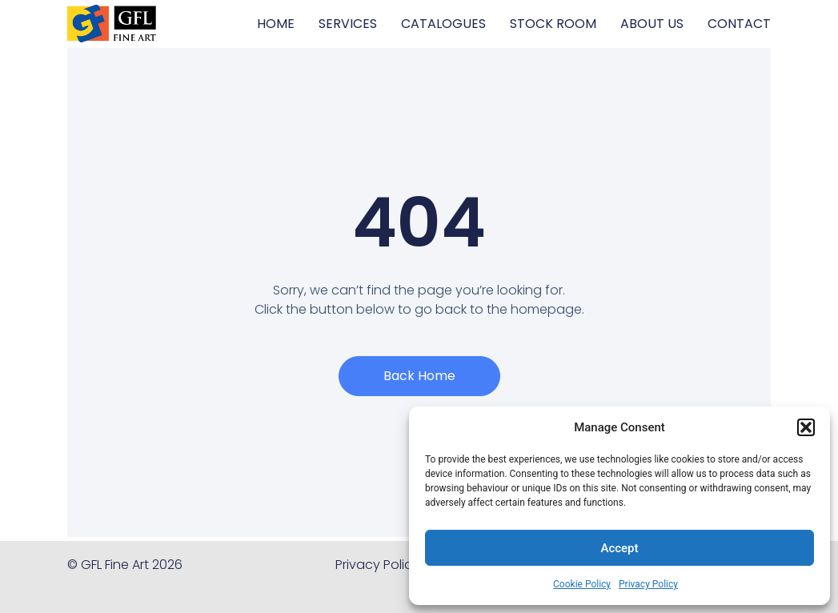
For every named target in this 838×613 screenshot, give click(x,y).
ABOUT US (652, 23)
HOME (276, 23)
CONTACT (739, 23)
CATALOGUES (443, 23)
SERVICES (348, 23)
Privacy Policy (648, 584)
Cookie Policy (582, 584)
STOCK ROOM (553, 23)
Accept (619, 548)
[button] (806, 427)
